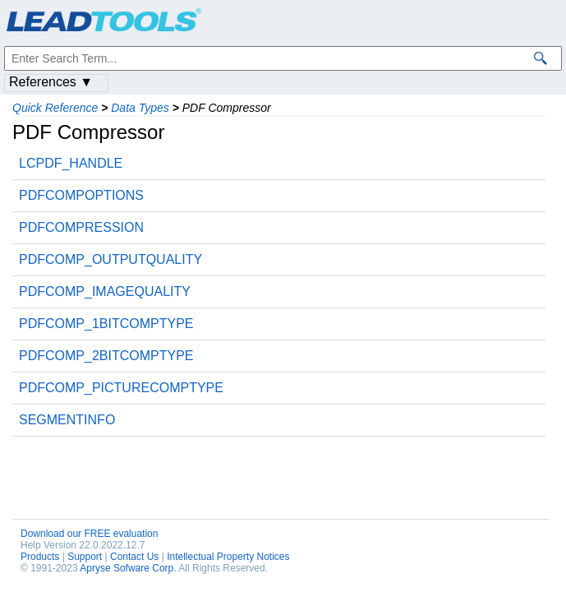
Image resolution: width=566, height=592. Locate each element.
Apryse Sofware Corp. (128, 568)
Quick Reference (55, 107)
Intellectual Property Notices (228, 556)
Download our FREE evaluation (89, 533)
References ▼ (51, 82)
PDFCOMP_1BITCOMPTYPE (106, 324)
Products (40, 556)
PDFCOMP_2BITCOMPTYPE (106, 356)
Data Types (140, 107)
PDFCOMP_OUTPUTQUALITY (110, 259)
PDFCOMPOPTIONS (81, 195)
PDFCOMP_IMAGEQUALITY (105, 291)
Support (84, 556)
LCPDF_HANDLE (70, 163)
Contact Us (134, 556)
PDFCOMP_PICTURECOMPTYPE (121, 388)
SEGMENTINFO (67, 420)
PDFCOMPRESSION (81, 227)
